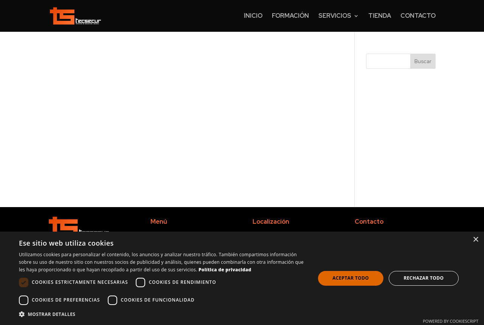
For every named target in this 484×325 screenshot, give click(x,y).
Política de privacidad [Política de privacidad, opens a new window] (225, 269)
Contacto (418, 16)
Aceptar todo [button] (350, 278)
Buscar (422, 61)
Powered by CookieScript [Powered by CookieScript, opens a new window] (450, 321)
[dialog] (242, 278)
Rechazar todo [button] (423, 278)
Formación (290, 16)
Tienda (379, 16)
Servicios (334, 16)
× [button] (475, 240)
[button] (163, 314)
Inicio (253, 16)
